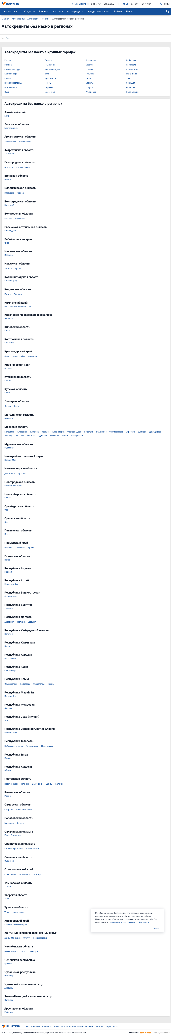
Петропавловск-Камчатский (17, 306)
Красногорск (58, 432)
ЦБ (126, 4)
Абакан (7, 770)
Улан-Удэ (8, 608)
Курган (7, 380)
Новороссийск (18, 356)
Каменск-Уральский (13, 849)
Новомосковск (19, 912)
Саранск (8, 708)
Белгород (8, 167)
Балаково (9, 823)
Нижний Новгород (12, 83)
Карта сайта (111, 1026)
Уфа (47, 74)
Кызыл (7, 758)
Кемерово (130, 87)
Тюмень (89, 69)
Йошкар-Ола (10, 696)
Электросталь (77, 436)
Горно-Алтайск (11, 584)
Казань (7, 78)
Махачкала (131, 74)
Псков (7, 560)
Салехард (8, 1000)
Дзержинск (9, 473)
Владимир (9, 193)
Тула (6, 912)
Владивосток (132, 69)
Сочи (6, 356)
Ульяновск (91, 92)
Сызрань (8, 809)
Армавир (32, 356)
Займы (118, 11)
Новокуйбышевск (24, 809)
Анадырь (8, 988)
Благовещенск (11, 128)
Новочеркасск (11, 784)
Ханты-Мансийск (12, 938)
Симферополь (11, 684)
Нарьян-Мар (10, 460)
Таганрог (25, 784)
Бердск (7, 498)
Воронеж (49, 87)
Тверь (7, 898)
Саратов (90, 65)
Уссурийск (20, 548)
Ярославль (131, 65)
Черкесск (8, 318)
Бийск (7, 116)
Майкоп (8, 572)
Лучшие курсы (80, 4)
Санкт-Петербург (12, 69)
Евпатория (25, 684)
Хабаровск (131, 60)
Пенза (7, 534)
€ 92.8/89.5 (109, 4)
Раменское (101, 432)
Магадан (8, 418)
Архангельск (10, 141)
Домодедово (155, 432)
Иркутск (89, 87)
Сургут (26, 938)
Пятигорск (38, 874)
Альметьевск (32, 746)
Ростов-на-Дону (52, 69)
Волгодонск (37, 784)
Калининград (10, 280)
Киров (7, 330)
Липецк (7, 406)
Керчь (51, 684)
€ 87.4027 (146, 4)
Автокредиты (75, 11)
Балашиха (9, 432)
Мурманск (9, 448)
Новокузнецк (132, 92)
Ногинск (31, 436)
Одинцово (42, 436)
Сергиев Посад (116, 432)
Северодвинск (26, 141)
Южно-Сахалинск (12, 835)
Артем (31, 548)
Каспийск (21, 622)
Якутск (7, 720)
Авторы (99, 1026)
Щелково (142, 432)
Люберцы (8, 436)
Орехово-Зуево (74, 432)
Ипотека (58, 11)
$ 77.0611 (135, 4)
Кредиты (29, 11)
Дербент (32, 622)
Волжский (9, 205)
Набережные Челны (13, 746)
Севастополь (39, 684)
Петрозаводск (11, 658)
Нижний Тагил (32, 849)
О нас (26, 1026)
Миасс (24, 951)
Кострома (9, 343)
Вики (56, 1026)
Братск (18, 268)
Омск (6, 92)
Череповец (20, 218)
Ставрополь (10, 874)
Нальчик (8, 634)
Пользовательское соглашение (77, 1026)
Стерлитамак (10, 596)
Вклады (43, 11)
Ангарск (8, 268)
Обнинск (18, 294)
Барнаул (90, 83)
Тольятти (90, 74)
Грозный (8, 963)
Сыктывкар (10, 670)
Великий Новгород (13, 485)
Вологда (8, 218)
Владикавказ (10, 732)
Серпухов (130, 432)
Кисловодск (24, 874)
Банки (129, 11)
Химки (65, 436)
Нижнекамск (47, 746)
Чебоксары (9, 975)
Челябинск (50, 65)
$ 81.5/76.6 (96, 4)
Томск (129, 78)
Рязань (7, 796)
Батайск (59, 784)
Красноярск (50, 78)
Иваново (8, 255)
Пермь (48, 83)
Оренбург (130, 83)
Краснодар (91, 60)
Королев (46, 432)
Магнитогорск (11, 951)
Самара (48, 60)
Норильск (9, 368)
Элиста (7, 646)
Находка (8, 548)
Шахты (49, 784)
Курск (7, 393)
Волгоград (50, 92)
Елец (16, 406)
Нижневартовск (39, 938)
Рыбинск (8, 1012)
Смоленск (9, 861)
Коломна (34, 432)
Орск (6, 510)
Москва (8, 65)
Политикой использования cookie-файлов (129, 922)
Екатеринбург (10, 74)
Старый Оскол (23, 167)
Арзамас (22, 473)
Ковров (20, 193)
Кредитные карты (98, 11)
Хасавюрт (9, 622)
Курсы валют (12, 11)
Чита (6, 243)
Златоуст (33, 951)
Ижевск (89, 78)
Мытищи (20, 436)
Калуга (7, 294)
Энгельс (20, 823)
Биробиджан (10, 230)
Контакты (47, 1026)
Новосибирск (10, 87)
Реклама (35, 1026)
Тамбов (7, 886)
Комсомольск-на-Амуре (15, 924)
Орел (6, 522)
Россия (7, 60)
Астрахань (9, 153)
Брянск (7, 179)
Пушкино (54, 436)
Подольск (88, 432)
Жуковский (22, 432)
